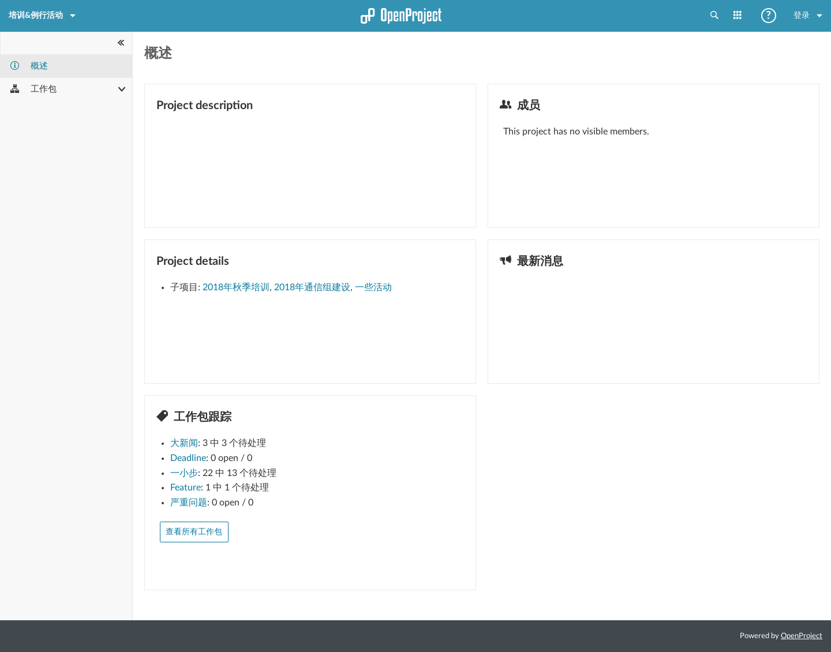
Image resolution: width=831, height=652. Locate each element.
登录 (807, 16)
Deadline (188, 458)
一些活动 (373, 287)
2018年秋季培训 (236, 287)
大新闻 (184, 443)
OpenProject (801, 636)
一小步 (184, 473)
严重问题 (188, 502)
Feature (185, 487)
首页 (415, 20)
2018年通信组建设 (312, 287)
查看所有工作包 (194, 531)
